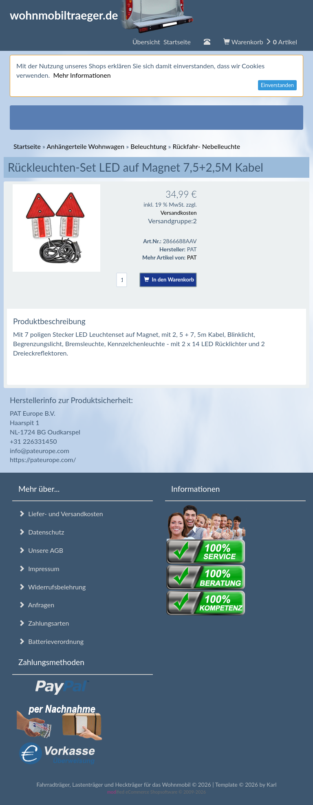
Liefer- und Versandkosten (60, 513)
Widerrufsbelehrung (52, 587)
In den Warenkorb (169, 279)
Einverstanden (277, 85)
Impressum (39, 568)
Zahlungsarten (43, 623)
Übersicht (161, 42)
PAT (192, 257)
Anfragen (36, 605)
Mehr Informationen (81, 75)
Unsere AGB (40, 550)
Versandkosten (179, 212)
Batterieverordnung (51, 641)
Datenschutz (41, 532)
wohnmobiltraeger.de (102, 15)
